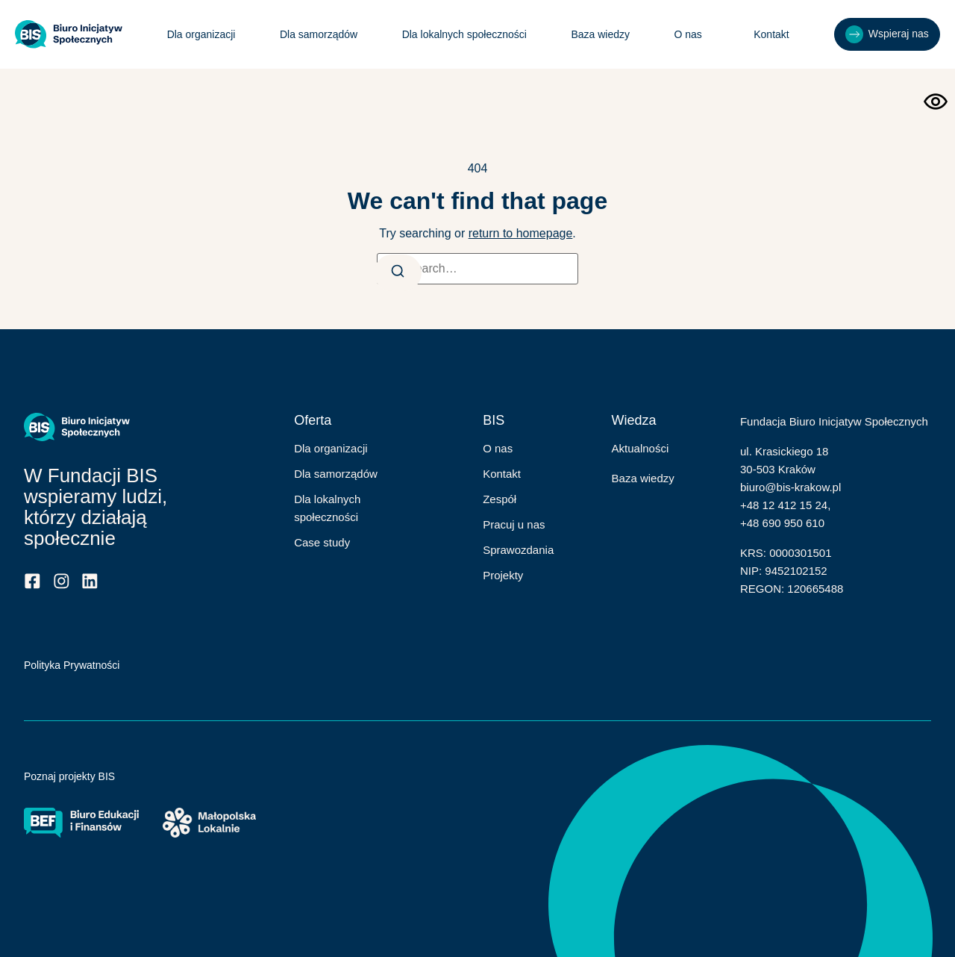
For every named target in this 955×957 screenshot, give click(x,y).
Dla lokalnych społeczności (463, 34)
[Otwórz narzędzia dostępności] (936, 101)
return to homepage (521, 233)
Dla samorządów (317, 34)
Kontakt (769, 34)
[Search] (399, 273)
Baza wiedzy (599, 34)
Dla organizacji (200, 34)
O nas (690, 34)
